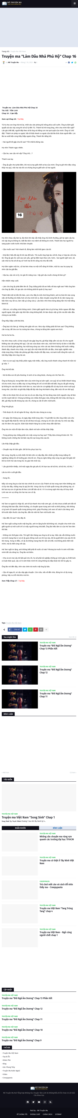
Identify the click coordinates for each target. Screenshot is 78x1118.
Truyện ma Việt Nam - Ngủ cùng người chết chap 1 (56, 934)
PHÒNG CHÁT (35, 1114)
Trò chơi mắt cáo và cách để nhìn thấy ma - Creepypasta (56, 886)
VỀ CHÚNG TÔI (22, 1114)
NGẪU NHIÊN (20, 828)
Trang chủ (5, 51)
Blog (4, 1064)
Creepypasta (7, 1078)
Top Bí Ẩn (6, 1057)
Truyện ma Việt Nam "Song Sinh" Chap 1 (28, 817)
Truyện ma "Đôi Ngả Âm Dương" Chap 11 (56, 695)
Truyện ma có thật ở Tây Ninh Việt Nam (57, 862)
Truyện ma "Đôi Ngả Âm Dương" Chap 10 (22, 1030)
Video (5, 1074)
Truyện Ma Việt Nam (18, 51)
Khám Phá (7, 1060)
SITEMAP (58, 1114)
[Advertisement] (39, 27)
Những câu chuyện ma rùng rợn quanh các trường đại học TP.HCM (57, 838)
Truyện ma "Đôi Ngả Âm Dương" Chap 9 (21, 1040)
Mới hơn (6, 773)
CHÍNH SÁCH (47, 1114)
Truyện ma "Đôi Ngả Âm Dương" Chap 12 (56, 671)
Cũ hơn (72, 773)
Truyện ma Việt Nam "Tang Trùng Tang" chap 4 (56, 910)
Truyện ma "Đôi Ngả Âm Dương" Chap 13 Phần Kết (56, 647)
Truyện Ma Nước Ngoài (11, 1071)
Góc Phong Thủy (9, 1067)
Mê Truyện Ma (42, 1111)
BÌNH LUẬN (57, 828)
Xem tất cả (72, 637)
